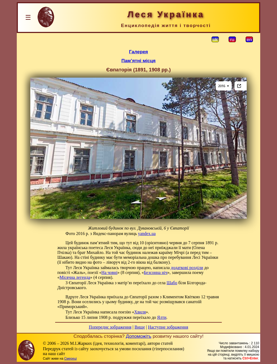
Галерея (138, 51)
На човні (109, 272)
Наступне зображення (168, 327)
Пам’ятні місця (138, 60)
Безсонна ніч (155, 272)
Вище (139, 327)
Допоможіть (138, 336)
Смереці (70, 358)
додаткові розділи (187, 267)
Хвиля (140, 312)
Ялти (161, 317)
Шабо (172, 282)
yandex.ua (147, 233)
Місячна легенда (75, 277)
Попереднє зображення (110, 327)
